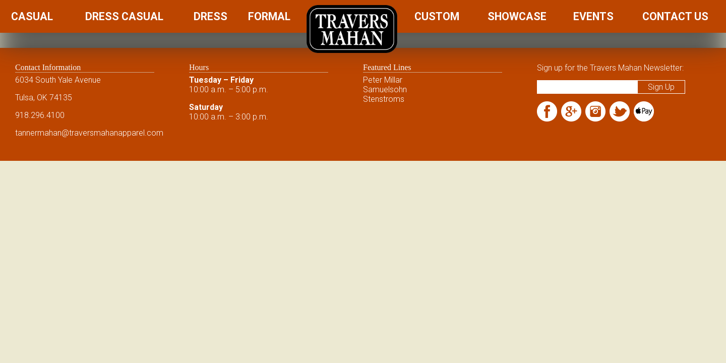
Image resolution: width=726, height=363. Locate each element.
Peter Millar (382, 80)
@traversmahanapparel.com (112, 133)
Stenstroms (383, 99)
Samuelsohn (385, 89)
